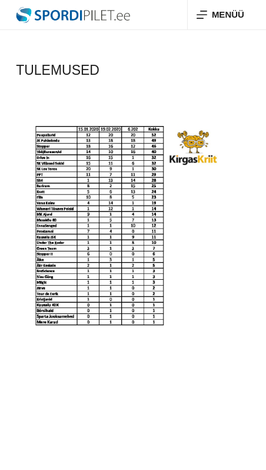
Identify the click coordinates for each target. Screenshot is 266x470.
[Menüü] (220, 15)
